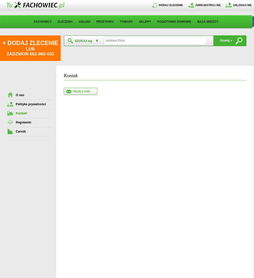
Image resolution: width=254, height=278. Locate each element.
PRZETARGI (104, 22)
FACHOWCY (43, 22)
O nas (20, 95)
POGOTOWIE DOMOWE (174, 22)
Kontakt (21, 113)
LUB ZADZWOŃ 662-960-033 (30, 48)
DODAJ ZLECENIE (171, 5)
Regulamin (23, 122)
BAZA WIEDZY (207, 22)
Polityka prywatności (31, 104)
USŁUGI (84, 22)
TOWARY (126, 22)
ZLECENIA (65, 22)
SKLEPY (145, 22)
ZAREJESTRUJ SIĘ (208, 5)
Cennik (21, 131)
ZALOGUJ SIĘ (242, 5)
